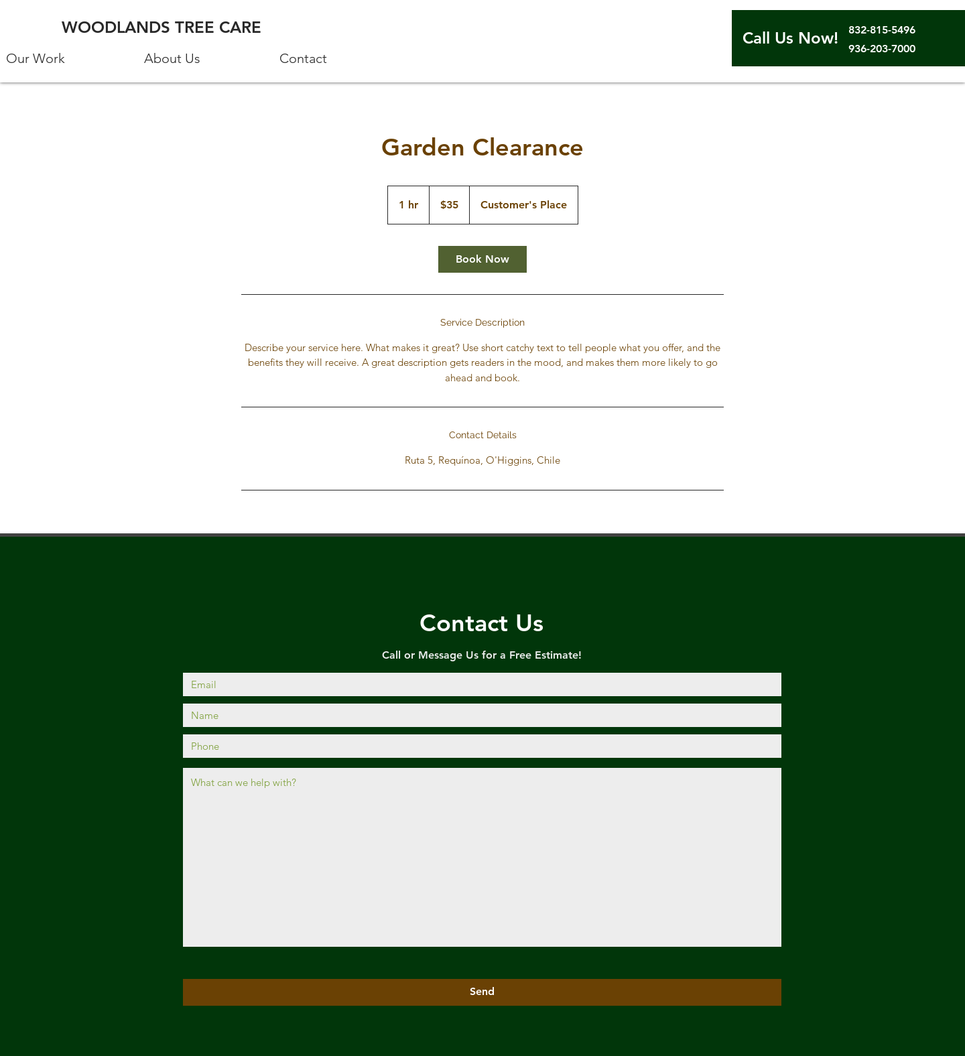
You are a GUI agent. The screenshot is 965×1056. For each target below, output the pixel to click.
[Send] (482, 992)
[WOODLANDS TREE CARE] (164, 27)
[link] (482, 259)
